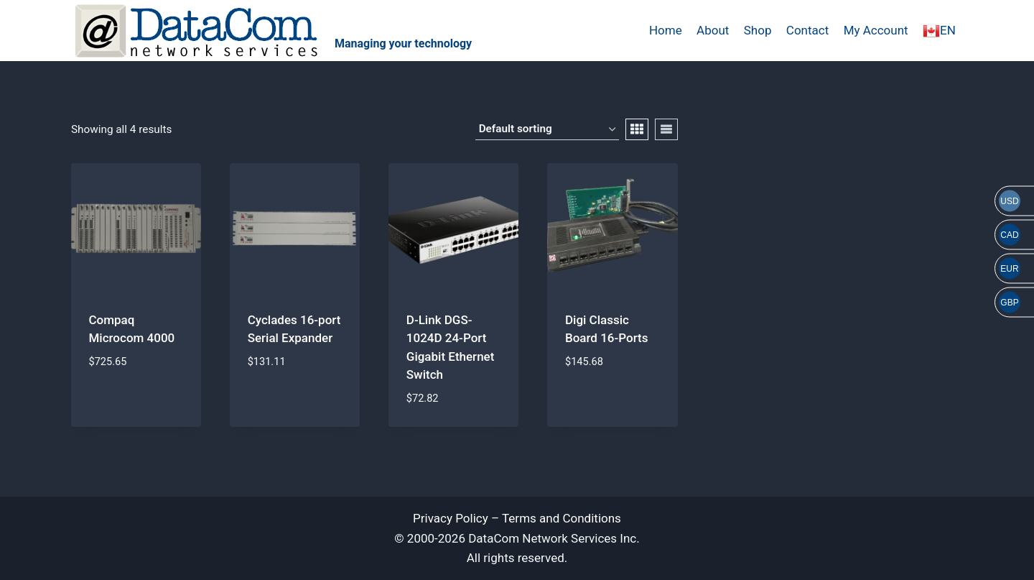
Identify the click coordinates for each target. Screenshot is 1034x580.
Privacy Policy (450, 518)
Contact (807, 30)
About (713, 30)
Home (665, 30)
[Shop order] (547, 129)
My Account (876, 30)
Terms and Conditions (561, 518)
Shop (758, 30)
